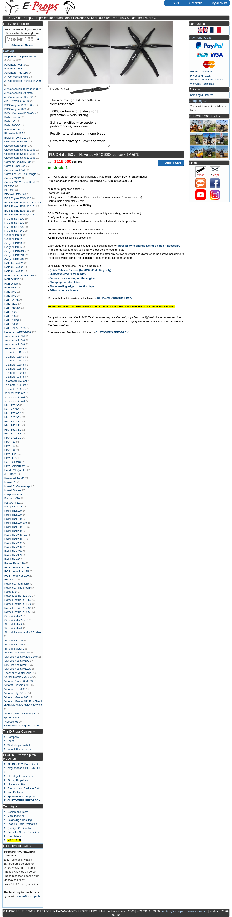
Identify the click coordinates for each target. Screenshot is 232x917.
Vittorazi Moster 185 (16, 697)
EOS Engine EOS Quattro (20, 214)
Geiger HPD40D (14, 259)
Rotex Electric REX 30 (17, 608)
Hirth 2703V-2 (12, 413)
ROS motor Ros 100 (16, 567)
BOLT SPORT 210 (15, 137)
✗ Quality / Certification (18, 828)
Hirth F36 (9, 449)
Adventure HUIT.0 (15, 64)
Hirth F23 (9, 441)
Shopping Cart (199, 101)
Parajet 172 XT (13, 506)
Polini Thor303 (13, 555)
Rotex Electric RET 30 (17, 603)
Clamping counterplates (64, 282)
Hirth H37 (10, 457)
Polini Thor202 (13, 543)
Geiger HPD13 (13, 243)
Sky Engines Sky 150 (17, 652)
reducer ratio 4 (116, 18)
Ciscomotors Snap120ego (20, 157)
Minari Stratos (12, 490)
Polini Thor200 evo (15, 535)
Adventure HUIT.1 (15, 68)
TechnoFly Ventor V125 (18, 672)
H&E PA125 (11, 299)
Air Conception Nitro (16, 76)
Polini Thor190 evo (15, 522)
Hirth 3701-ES (12, 433)
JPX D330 (10, 474)
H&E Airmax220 (14, 263)
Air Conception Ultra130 (18, 97)
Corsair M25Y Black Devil (19, 182)
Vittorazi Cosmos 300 (17, 685)
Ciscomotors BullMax (17, 141)
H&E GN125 (11, 279)
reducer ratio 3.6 (15, 340)
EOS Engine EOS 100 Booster (22, 202)
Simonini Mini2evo (15, 620)
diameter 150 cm (141, 18)
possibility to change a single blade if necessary (149, 245)
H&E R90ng (11, 320)
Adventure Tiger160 (16, 72)
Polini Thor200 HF (15, 539)
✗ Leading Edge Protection (20, 823)
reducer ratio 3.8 (15, 344)
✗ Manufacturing (14, 815)
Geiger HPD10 (13, 234)
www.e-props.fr (197, 911)
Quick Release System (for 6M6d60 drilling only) (80, 270)
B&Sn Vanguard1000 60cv (20, 113)
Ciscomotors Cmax (15, 145)
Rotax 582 (10, 591)
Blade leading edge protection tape (71, 286)
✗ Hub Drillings (13, 792)
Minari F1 (10, 482)
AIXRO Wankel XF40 (17, 101)
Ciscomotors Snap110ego (20, 153)
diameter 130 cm (16, 364)
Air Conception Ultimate (18, 92)
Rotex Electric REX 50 (17, 612)
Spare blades (12, 717)
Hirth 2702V (11, 405)
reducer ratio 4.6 (15, 401)
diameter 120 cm (16, 356)
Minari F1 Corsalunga (17, 486)
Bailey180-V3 (12, 125)
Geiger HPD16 (13, 247)
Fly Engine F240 (14, 230)
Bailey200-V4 (12, 129)
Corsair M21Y (12, 178)
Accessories (11, 721)
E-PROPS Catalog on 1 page (21, 725)
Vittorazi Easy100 (14, 689)
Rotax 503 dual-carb (16, 583)
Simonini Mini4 (13, 628)
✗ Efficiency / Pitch (15, 784)
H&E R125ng (12, 307)
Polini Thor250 (13, 547)
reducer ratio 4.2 (15, 393)
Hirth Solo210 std (14, 466)
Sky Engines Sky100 (16, 660)
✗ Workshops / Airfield (17, 745)
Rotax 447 (10, 579)
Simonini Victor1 (14, 648)
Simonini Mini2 (13, 616)
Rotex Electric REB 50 (17, 599)
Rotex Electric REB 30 (17, 595)
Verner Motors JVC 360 (18, 676)
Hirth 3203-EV (12, 421)
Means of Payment (201, 71)
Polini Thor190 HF (15, 526)
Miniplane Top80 (14, 494)
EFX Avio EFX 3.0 (15, 194)
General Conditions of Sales (207, 79)
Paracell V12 (12, 502)
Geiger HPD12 (13, 238)
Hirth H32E (11, 453)
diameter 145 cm (16, 376)
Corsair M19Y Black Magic (20, 174)
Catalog (8, 51)
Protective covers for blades (67, 274)
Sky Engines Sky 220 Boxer (21, 656)
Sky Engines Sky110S (17, 668)
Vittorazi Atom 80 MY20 (18, 681)
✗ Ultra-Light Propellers (18, 776)
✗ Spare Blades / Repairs (19, 796)
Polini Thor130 (13, 514)
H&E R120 (10, 303)
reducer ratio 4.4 (15, 397)
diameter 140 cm (16, 372)
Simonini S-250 (13, 644)
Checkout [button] (193, 3)
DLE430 (9, 190)
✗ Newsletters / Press (17, 749)
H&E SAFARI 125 (15, 328)
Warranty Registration (203, 83)
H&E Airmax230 (14, 267)
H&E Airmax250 (14, 271)
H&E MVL (10, 295)
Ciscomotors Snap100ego (20, 149)
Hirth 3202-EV (12, 417)
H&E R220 (10, 311)
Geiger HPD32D (14, 255)
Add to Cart (171, 162)
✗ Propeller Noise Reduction (21, 832)
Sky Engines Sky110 (16, 664)
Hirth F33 (9, 445)
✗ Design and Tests (16, 811)
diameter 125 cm (16, 360)
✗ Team (9, 741)
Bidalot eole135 (13, 133)
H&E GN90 (11, 283)
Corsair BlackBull (14, 170)
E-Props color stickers (63, 290)
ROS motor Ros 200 (16, 575)
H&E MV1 (10, 287)
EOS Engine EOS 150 (17, 210)
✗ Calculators (12, 836)
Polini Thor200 (13, 530)
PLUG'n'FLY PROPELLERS (114, 298)
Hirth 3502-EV (12, 425)
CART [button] (173, 3)
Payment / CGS (200, 37)
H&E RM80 (11, 324)
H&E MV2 (10, 291)
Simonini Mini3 (13, 624)
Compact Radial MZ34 (17, 161)
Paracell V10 (12, 498)
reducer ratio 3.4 (15, 336)
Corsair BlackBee (14, 165)
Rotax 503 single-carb (17, 587)
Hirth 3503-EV (12, 429)
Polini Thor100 (13, 510)
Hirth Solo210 (12, 462)
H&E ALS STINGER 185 (19, 275)
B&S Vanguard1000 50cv (19, 105)
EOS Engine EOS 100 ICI (19, 206)
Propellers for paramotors (52, 18)
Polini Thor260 (13, 551)
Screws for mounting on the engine (72, 278)
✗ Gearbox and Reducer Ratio (22, 788)
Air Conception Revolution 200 (22, 80)
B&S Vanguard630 (15, 109)
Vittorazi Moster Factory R (20, 713)
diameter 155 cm (16, 384)
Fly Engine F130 (14, 222)
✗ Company (11, 737)
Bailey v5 (9, 121)
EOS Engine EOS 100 (17, 198)
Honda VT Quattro (15, 470)
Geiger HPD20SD (15, 251)
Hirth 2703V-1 (12, 409)
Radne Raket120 (14, 563)
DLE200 (9, 186)
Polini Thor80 (12, 559)
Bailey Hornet (12, 117)
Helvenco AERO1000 (88, 18)
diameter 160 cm (16, 389)
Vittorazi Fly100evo (15, 693)
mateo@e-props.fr (28, 896)
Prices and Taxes (200, 75)
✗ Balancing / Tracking (18, 820)
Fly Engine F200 (14, 226)
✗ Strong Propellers (16, 780)
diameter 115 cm (16, 352)
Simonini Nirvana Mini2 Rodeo (22, 632)
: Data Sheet (21, 764)
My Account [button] (217, 3)
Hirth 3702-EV (12, 437)
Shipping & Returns (201, 95)
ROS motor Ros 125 (16, 571)
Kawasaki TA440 (14, 478)
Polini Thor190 (13, 518)
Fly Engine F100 (14, 218)
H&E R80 (10, 316)
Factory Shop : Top (18, 18)
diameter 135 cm (16, 368)
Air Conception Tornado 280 (21, 88)
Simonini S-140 (13, 640)
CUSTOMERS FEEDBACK (112, 332)
